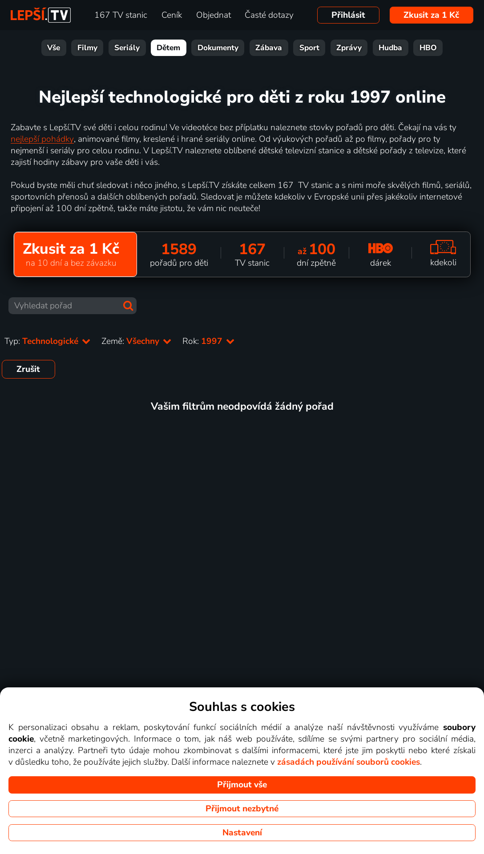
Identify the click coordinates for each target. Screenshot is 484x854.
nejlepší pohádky (42, 139)
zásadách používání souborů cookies (348, 762)
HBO (428, 48)
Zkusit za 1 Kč (431, 15)
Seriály (127, 48)
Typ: (47, 341)
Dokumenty (218, 48)
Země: (136, 341)
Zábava (268, 48)
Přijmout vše (242, 784)
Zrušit (28, 369)
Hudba (390, 48)
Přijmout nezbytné (242, 808)
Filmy (87, 48)
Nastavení (242, 832)
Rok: (208, 341)
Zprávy (349, 48)
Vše (53, 48)
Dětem (168, 48)
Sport (309, 48)
